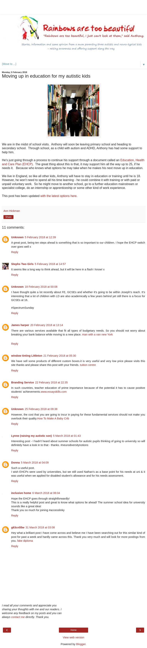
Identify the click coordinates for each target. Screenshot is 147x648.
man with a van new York (97, 334)
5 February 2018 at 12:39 (40, 237)
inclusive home (21, 493)
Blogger (81, 644)
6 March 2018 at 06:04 (46, 493)
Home (73, 630)
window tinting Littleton (26, 355)
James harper (20, 325)
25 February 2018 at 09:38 (41, 409)
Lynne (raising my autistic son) (31, 435)
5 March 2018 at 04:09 (35, 462)
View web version (73, 637)
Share (8, 217)
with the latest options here (58, 196)
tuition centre (88, 364)
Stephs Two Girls (22, 264)
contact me (18, 617)
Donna (15, 462)
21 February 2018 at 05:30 (59, 355)
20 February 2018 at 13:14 (46, 325)
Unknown (17, 237)
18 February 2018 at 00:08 (41, 286)
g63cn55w (17, 527)
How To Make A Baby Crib (53, 418)
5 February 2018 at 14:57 (50, 264)
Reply (14, 252)
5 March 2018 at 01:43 (67, 435)
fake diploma (25, 540)
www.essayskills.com (54, 391)
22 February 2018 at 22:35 (51, 382)
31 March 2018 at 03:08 (40, 527)
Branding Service (22, 382)
